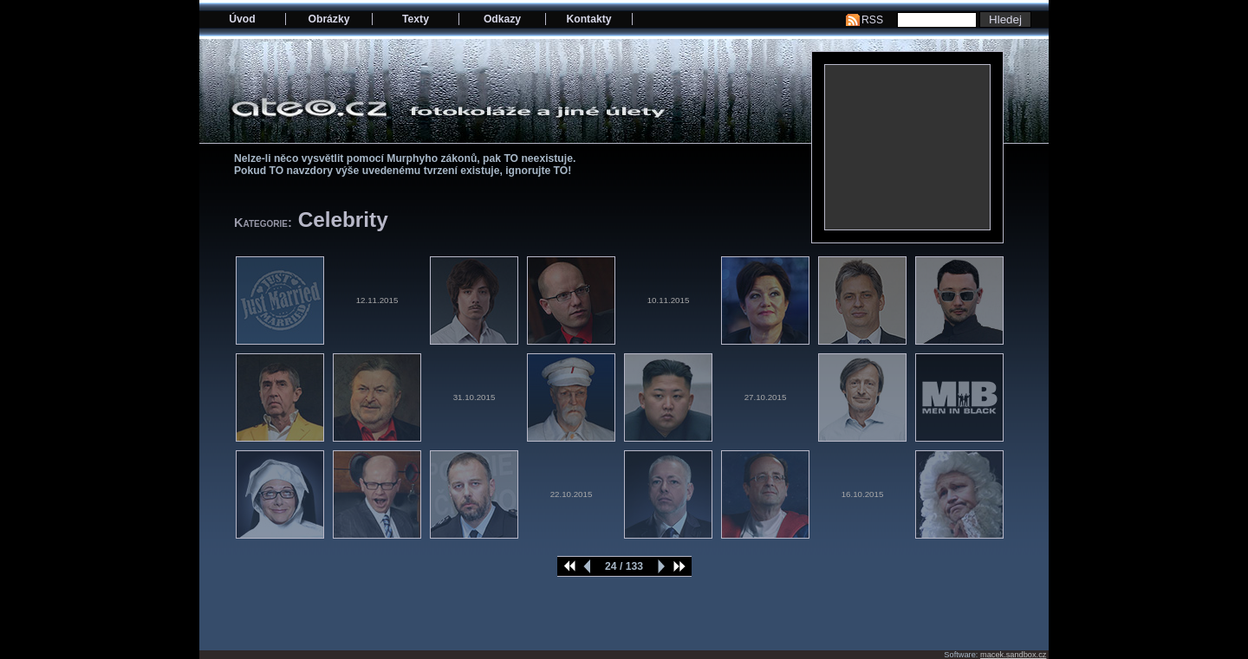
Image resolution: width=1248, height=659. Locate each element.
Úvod (242, 19)
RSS (872, 20)
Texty (415, 19)
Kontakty (588, 19)
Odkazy (502, 19)
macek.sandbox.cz (1013, 654)
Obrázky (329, 19)
